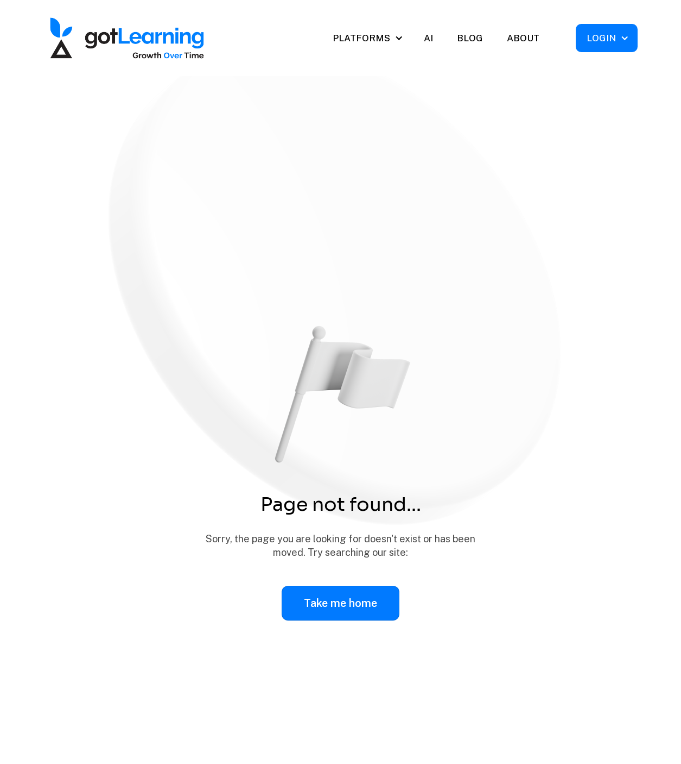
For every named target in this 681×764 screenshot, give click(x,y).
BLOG (470, 38)
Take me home (340, 603)
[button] (367, 38)
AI (428, 38)
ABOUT (523, 38)
